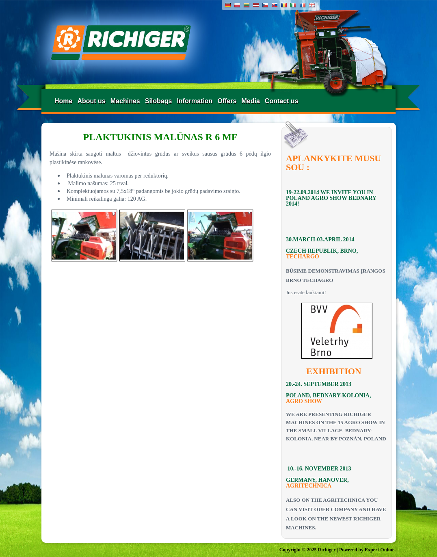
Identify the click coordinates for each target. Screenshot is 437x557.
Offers (226, 101)
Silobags (158, 101)
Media (251, 101)
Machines (125, 101)
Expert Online (379, 550)
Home (63, 101)
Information (194, 101)
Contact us (282, 101)
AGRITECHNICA (308, 486)
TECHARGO (302, 257)
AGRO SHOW (304, 401)
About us (91, 101)
